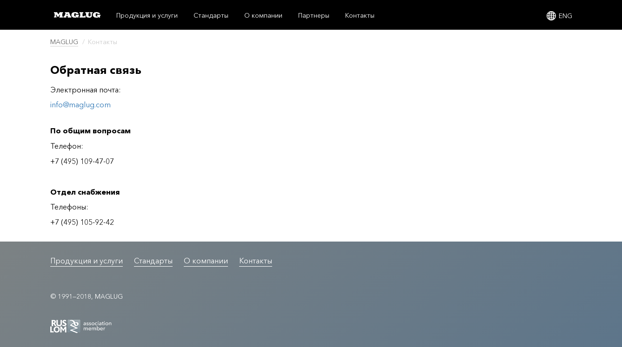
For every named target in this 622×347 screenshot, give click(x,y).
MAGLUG (64, 42)
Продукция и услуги (147, 15)
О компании (263, 15)
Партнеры (313, 15)
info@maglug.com (80, 104)
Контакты (360, 15)
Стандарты (211, 15)
